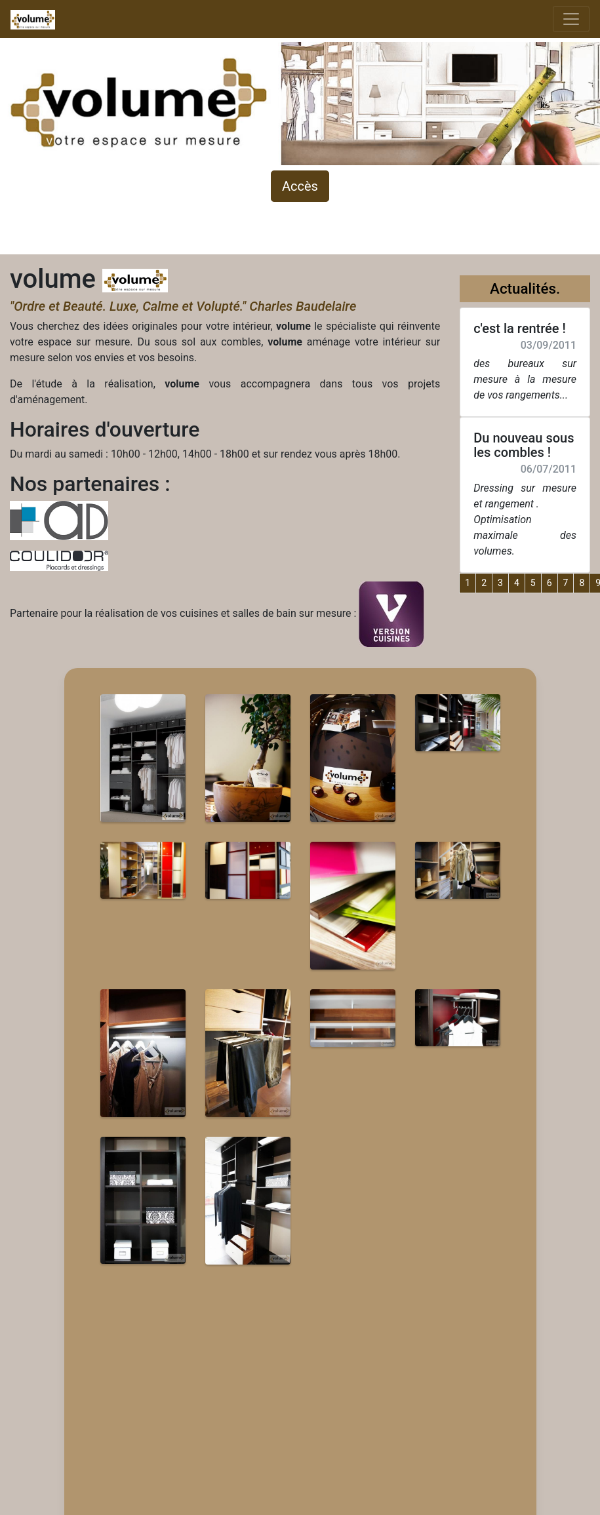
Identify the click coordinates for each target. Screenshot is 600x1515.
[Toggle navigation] (571, 19)
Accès (300, 186)
